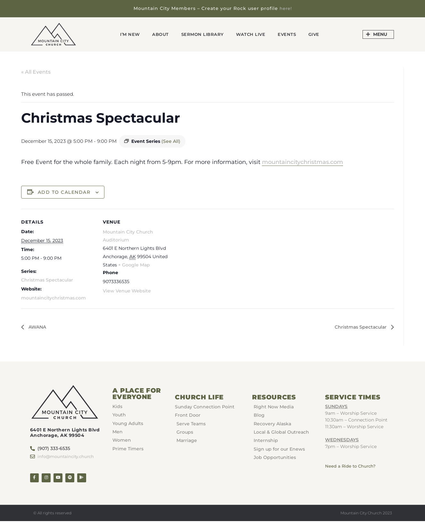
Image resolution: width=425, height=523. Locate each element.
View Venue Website (127, 290)
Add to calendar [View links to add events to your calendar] (64, 192)
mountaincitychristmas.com (302, 161)
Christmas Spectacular (47, 280)
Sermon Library (201, 34)
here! (285, 8)
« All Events (36, 72)
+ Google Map (134, 265)
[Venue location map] (218, 253)
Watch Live (253, 34)
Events (293, 34)
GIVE (322, 34)
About (155, 34)
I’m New (121, 34)
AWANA (38, 327)
